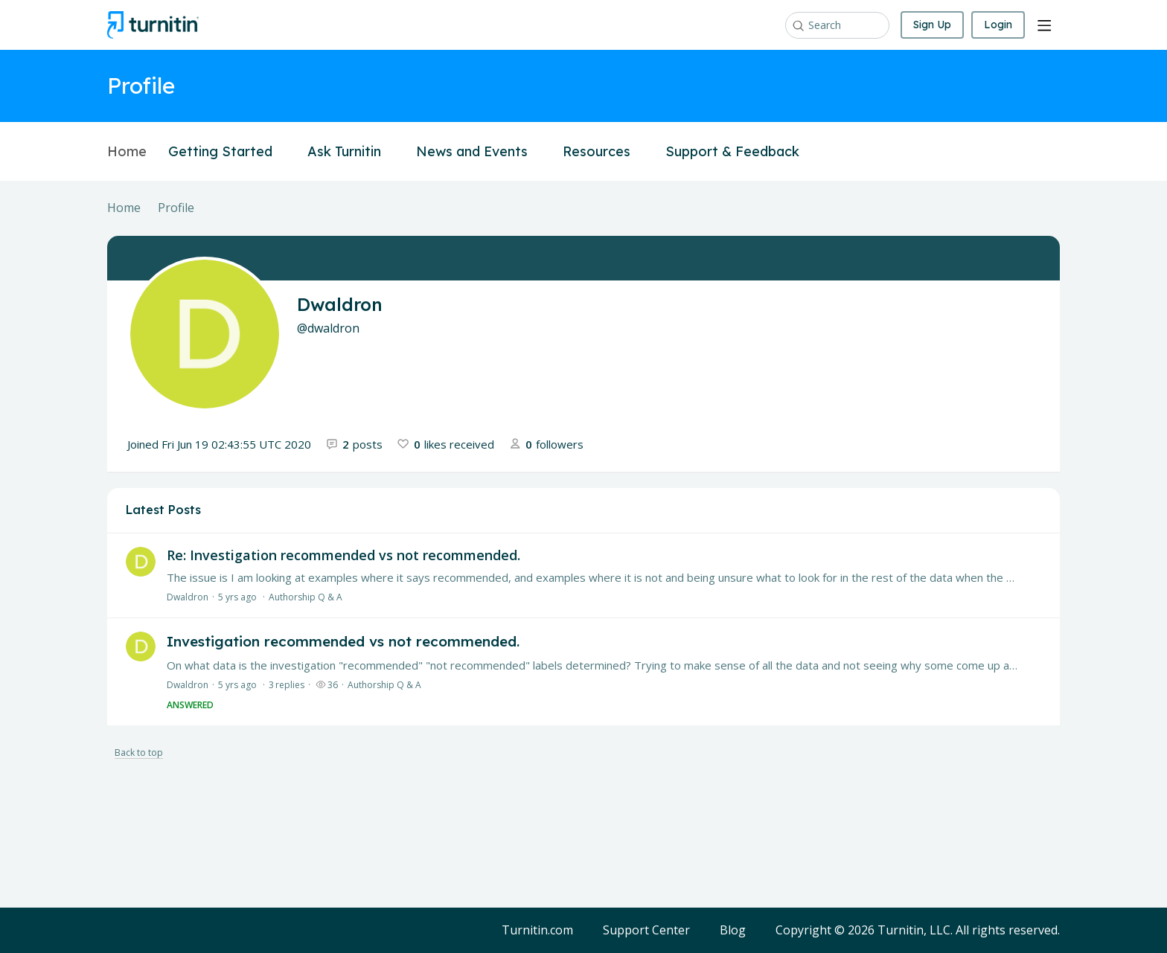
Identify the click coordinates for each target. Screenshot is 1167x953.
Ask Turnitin (350, 152)
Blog (733, 930)
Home (127, 152)
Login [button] (998, 24)
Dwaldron (187, 597)
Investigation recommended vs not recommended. (343, 641)
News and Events (478, 152)
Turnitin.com (537, 930)
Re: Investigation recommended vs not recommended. (343, 555)
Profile (176, 208)
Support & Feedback (739, 152)
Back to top (139, 753)
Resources (603, 152)
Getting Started (227, 152)
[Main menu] (1044, 25)
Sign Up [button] (932, 24)
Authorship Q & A (305, 597)
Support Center (646, 930)
